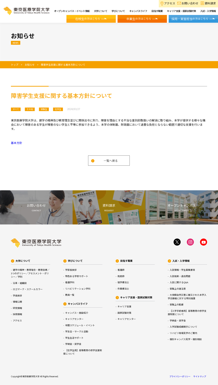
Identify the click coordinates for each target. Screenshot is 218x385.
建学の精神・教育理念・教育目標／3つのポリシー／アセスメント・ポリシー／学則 (30, 273)
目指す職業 (126, 260)
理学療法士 (123, 282)
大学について (23, 260)
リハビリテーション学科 (77, 288)
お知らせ (30, 64)
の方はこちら (87, 19)
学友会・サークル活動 (76, 331)
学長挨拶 (17, 295)
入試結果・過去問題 (180, 276)
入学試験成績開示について (183, 326)
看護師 (121, 269)
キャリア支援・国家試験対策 (136, 297)
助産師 (121, 276)
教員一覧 (69, 294)
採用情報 (17, 314)
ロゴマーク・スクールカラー (28, 289)
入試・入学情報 (181, 260)
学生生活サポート (74, 337)
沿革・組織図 (20, 283)
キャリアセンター (74, 319)
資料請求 (210, 3)
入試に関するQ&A (179, 282)
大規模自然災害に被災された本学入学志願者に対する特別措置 (187, 296)
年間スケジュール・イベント (80, 325)
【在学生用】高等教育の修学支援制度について (82, 352)
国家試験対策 (124, 312)
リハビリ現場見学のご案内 (183, 333)
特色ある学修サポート (76, 276)
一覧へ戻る (111, 160)
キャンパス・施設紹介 (76, 312)
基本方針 (16, 143)
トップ (14, 64)
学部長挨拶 (71, 269)
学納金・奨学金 (73, 344)
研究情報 (17, 308)
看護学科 (69, 282)
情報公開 (17, 301)
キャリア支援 (124, 306)
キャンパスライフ (78, 303)
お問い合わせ (190, 3)
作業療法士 (123, 288)
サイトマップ (199, 376)
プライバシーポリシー (180, 376)
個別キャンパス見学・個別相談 (186, 339)
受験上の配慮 (176, 304)
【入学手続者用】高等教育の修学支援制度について (187, 312)
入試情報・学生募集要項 (182, 269)
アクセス (169, 3)
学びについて (75, 260)
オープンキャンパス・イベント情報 (72, 11)
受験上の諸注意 (178, 288)
